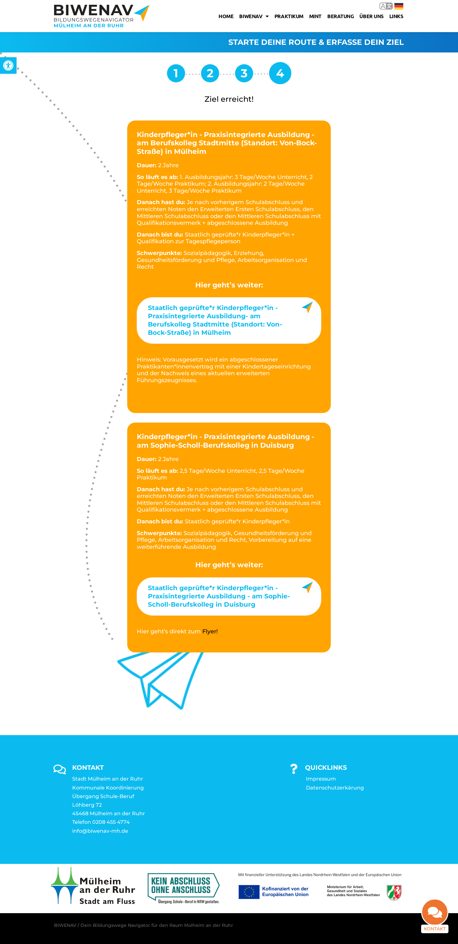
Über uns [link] (371, 16)
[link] (8, 65)
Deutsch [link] (398, 6)
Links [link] (396, 16)
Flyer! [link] (210, 631)
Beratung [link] (340, 16)
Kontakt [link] (435, 931)
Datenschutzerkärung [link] (335, 788)
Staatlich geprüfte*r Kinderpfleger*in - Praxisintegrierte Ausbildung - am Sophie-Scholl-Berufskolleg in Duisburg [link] (219, 596)
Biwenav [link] (253, 16)
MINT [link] (315, 16)
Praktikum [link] (288, 16)
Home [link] (226, 16)
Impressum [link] (321, 779)
